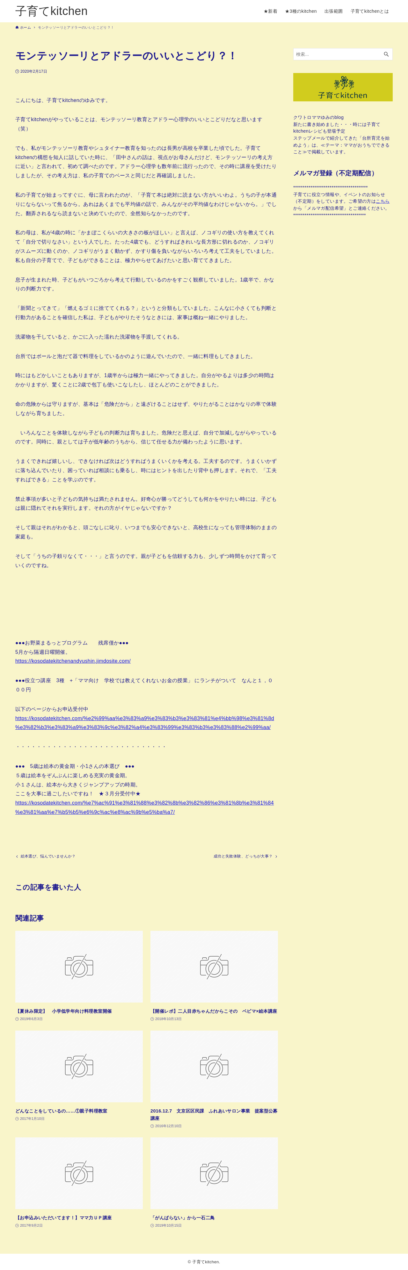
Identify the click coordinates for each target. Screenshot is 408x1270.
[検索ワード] (343, 54)
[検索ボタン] (386, 54)
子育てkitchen (51, 11)
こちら (383, 201)
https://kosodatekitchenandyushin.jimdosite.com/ (73, 661)
